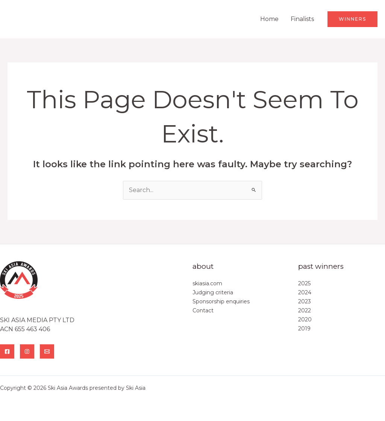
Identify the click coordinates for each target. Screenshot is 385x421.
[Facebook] (7, 351)
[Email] (47, 351)
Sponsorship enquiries (221, 301)
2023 (304, 301)
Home (269, 19)
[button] (352, 19)
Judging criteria (212, 292)
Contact (203, 310)
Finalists (302, 19)
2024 (304, 292)
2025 (304, 283)
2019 (304, 328)
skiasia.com (207, 283)
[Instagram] (27, 351)
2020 (305, 319)
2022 (304, 310)
